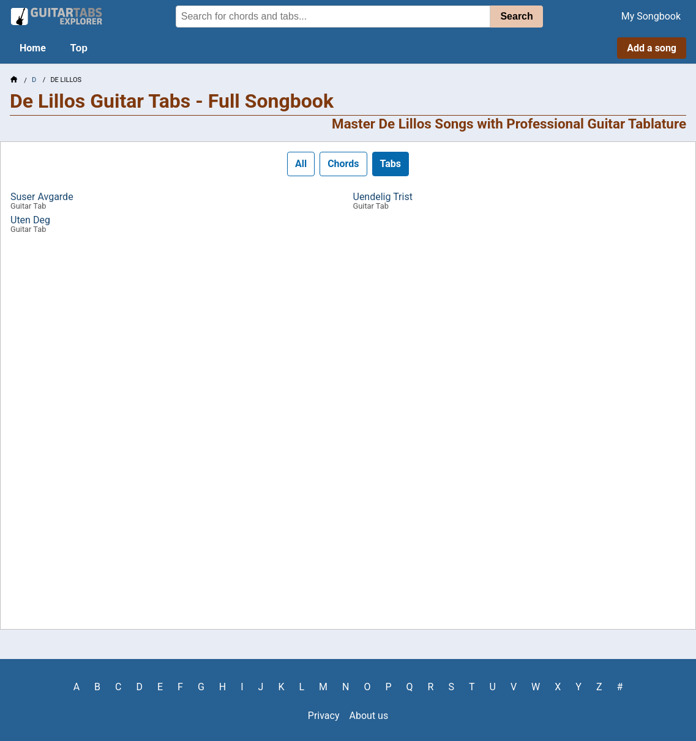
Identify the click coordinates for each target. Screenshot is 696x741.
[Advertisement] (348, 436)
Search (516, 16)
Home (33, 48)
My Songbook (651, 16)
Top (79, 48)
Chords (343, 163)
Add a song (651, 48)
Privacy (324, 715)
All (301, 163)
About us (369, 715)
